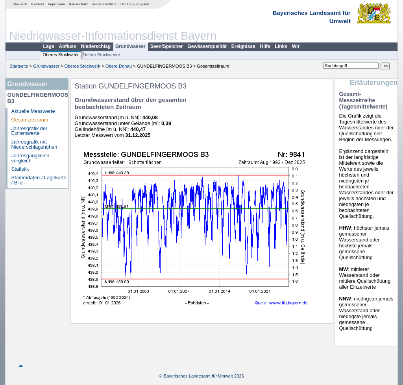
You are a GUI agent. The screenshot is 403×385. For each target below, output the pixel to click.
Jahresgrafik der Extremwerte (29, 130)
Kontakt (37, 4)
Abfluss (67, 46)
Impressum (56, 4)
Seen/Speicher (166, 46)
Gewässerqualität (206, 46)
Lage (48, 46)
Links (281, 46)
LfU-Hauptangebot (134, 4)
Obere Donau (118, 66)
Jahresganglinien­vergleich (31, 158)
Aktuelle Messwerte (33, 111)
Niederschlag (96, 46)
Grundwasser (130, 46)
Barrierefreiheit (103, 4)
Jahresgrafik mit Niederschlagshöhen (34, 144)
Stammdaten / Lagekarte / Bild (39, 180)
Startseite (20, 4)
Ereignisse (243, 46)
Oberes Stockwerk (60, 54)
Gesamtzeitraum (29, 120)
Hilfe (265, 46)
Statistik (20, 169)
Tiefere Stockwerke (101, 54)
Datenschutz (78, 4)
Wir (295, 46)
